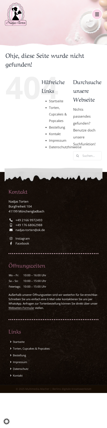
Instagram (22, 238)
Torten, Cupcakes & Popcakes (58, 114)
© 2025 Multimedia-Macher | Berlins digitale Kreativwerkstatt (53, 389)
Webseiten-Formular (21, 308)
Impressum (57, 140)
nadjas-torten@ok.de (30, 230)
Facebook (22, 243)
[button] (6, 421)
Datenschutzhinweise (65, 147)
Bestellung (57, 127)
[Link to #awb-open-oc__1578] (97, 14)
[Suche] (77, 155)
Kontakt (55, 134)
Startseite (56, 101)
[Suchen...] (87, 155)
